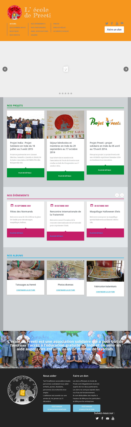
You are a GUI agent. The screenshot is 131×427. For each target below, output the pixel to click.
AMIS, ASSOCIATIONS (39, 31)
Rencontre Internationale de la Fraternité (65, 213)
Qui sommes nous (18, 27)
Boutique (14, 31)
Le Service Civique (61, 31)
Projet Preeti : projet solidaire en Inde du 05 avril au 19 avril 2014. (105, 145)
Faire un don (114, 29)
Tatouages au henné (25, 284)
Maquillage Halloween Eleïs (105, 211)
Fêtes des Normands (21, 211)
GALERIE (34, 35)
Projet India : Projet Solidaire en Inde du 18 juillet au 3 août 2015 (22, 145)
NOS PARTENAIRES (38, 27)
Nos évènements (38, 24)
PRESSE (56, 24)
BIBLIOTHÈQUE (59, 27)
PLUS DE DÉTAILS (24, 173)
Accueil (13, 24)
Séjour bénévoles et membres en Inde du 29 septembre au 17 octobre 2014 (63, 147)
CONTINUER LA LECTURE (25, 290)
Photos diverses (65, 284)
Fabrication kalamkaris (105, 286)
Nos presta (15, 35)
